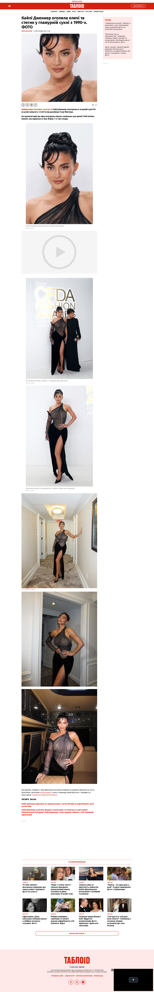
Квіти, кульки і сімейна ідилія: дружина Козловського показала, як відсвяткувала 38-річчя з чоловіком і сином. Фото (117, 51)
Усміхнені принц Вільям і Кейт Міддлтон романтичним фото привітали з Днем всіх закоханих (90, 921)
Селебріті (54, 11)
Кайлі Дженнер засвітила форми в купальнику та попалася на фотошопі (55, 810)
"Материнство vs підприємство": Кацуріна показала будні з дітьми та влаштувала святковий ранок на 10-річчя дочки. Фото (117, 38)
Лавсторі (80, 11)
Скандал (62, 11)
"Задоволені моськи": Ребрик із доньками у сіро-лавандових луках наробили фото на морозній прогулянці (117, 26)
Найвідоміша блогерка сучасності (37, 109)
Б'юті (74, 11)
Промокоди (98, 976)
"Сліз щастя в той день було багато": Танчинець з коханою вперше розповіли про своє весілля (119, 921)
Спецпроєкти (98, 11)
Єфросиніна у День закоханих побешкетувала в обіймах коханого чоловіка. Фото (34, 919)
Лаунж (108, 20)
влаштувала (45, 792)
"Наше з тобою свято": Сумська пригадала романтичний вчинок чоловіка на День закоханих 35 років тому (62, 889)
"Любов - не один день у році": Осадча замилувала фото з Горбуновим (119, 887)
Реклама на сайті (57, 976)
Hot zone (88, 11)
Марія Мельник (27, 31)
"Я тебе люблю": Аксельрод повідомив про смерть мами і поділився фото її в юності (34, 888)
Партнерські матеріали (84, 976)
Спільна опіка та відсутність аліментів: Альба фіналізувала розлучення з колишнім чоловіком (89, 889)
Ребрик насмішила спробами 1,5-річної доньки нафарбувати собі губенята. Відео (62, 919)
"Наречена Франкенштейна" (44, 795)
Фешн (68, 11)
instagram (29, 589)
